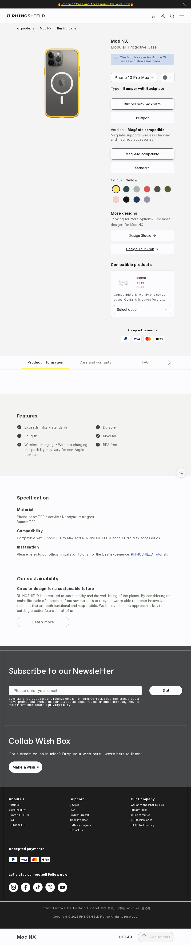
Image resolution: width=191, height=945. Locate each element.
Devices (74, 804)
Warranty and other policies (147, 804)
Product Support (79, 815)
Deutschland (76, 908)
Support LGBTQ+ (19, 815)
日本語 (120, 908)
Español (93, 908)
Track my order (79, 819)
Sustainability (17, 809)
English (46, 908)
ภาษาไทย (133, 908)
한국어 (145, 908)
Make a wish (25, 767)
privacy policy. (60, 705)
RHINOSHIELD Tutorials (149, 554)
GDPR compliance (141, 819)
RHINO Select (17, 825)
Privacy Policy (139, 809)
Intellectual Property (143, 825)
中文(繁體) (108, 908)
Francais (59, 908)
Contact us (76, 830)
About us (14, 804)
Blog (11, 819)
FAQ (72, 809)
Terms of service (140, 815)
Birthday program (80, 825)
